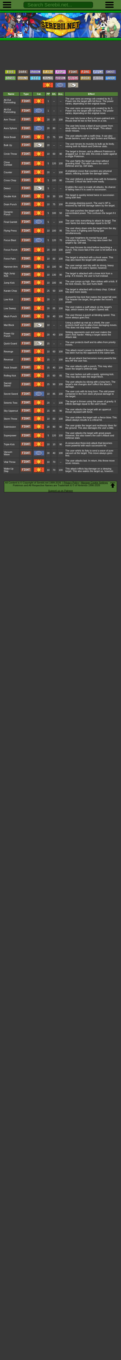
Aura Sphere (10, 128)
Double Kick (10, 196)
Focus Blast (10, 240)
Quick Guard (10, 343)
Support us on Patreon (60, 490)
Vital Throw (9, 462)
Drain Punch (10, 204)
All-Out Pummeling (9, 101)
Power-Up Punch (9, 334)
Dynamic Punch (8, 213)
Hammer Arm (10, 267)
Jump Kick (9, 283)
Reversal (8, 359)
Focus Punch (10, 250)
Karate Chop (10, 291)
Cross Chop (10, 180)
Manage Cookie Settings (94, 482)
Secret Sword (11, 394)
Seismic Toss (10, 403)
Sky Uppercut (11, 411)
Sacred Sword (7, 384)
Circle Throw (10, 154)
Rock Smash (10, 367)
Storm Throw (10, 419)
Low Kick (8, 299)
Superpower (10, 435)
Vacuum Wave (8, 453)
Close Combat (8, 163)
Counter (8, 172)
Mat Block (9, 325)
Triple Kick (9, 444)
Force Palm (10, 259)
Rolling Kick (10, 375)
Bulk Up (8, 145)
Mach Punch (10, 316)
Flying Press (10, 231)
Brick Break (10, 137)
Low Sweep (10, 308)
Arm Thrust (9, 119)
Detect (7, 188)
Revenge (8, 351)
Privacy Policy (71, 482)
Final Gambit (10, 222)
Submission (10, 427)
